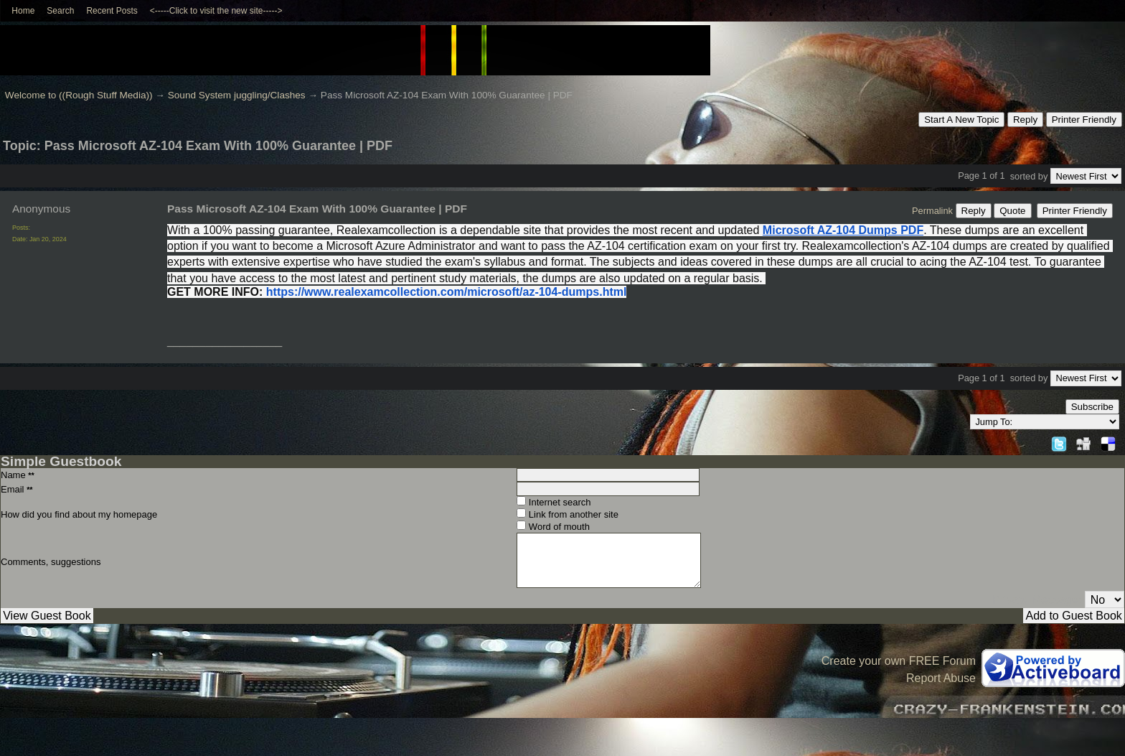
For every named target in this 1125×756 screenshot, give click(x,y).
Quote (1012, 210)
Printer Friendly (1084, 119)
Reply (1025, 119)
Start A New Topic (961, 119)
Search (60, 11)
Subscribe (1092, 406)
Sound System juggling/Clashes (237, 95)
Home (22, 11)
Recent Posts (111, 11)
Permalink (932, 210)
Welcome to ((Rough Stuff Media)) (79, 95)
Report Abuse (941, 678)
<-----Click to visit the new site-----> (216, 11)
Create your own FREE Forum (899, 661)
